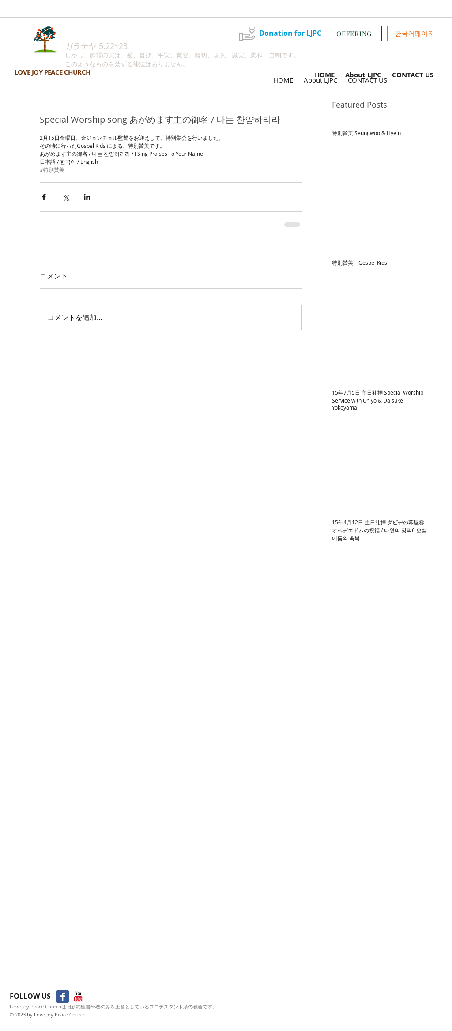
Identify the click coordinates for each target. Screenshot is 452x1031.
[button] (414, 33)
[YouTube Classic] (78, 996)
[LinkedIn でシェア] (87, 197)
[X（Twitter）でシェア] (65, 197)
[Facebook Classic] (62, 996)
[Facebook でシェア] (44, 197)
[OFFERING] (354, 33)
